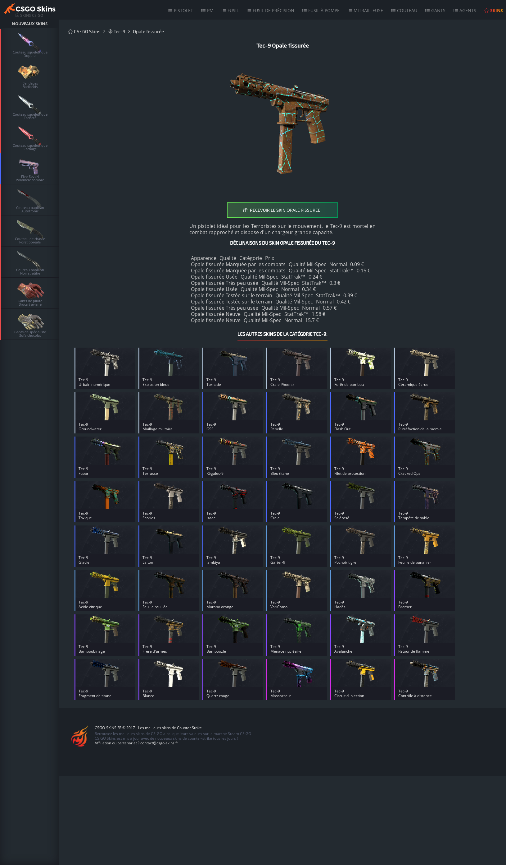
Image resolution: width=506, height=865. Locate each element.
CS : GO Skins (84, 31)
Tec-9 (116, 31)
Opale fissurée (148, 31)
